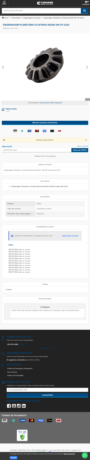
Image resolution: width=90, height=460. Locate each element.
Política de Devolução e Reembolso (19, 368)
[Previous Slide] (3, 67)
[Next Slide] (87, 67)
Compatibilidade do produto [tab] (45, 227)
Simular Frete (80, 150)
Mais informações (69, 454)
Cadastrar (47, 395)
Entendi (13, 458)
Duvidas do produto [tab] (45, 299)
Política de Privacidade (15, 375)
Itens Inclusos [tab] (45, 181)
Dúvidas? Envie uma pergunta (45, 156)
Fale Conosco (12, 372)
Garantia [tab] (45, 284)
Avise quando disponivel (45, 123)
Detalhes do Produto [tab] (45, 164)
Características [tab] (45, 197)
